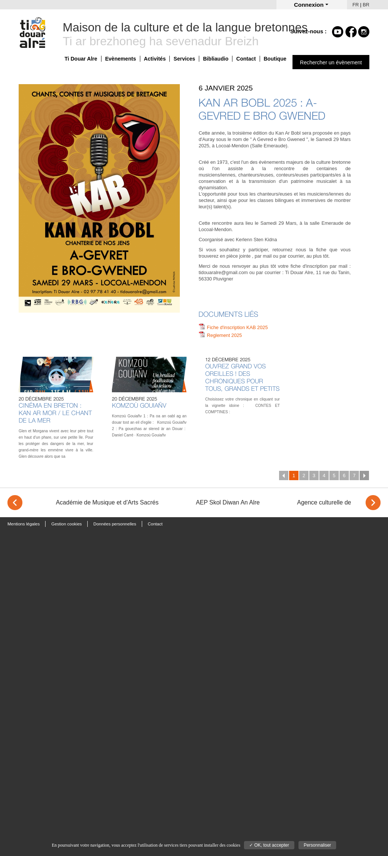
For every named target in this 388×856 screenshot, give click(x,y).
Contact (246, 59)
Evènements (120, 59)
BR (366, 4)
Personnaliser (317, 845)
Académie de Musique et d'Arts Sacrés (107, 502)
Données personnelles (114, 524)
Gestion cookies (66, 524)
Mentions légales (23, 524)
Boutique (275, 59)
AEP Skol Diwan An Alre (228, 502)
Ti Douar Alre (81, 59)
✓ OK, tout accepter (269, 845)
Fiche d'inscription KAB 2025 (237, 327)
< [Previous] (14, 502)
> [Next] (373, 502)
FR (356, 4)
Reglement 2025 (224, 335)
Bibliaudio (215, 59)
